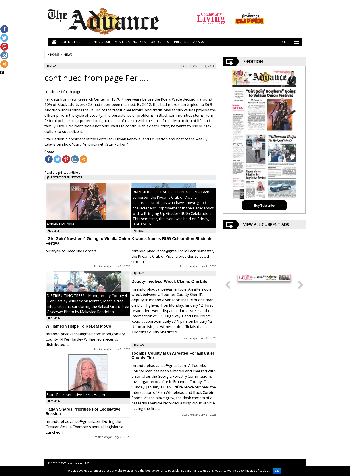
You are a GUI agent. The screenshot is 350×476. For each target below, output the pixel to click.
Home (54, 55)
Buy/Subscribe (264, 205)
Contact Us (71, 42)
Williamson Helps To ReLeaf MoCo (78, 326)
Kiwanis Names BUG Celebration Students (171, 238)
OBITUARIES (160, 42)
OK (277, 470)
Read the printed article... (62, 172)
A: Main (55, 230)
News (67, 55)
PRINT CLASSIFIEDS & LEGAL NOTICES (117, 42)
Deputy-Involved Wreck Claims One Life (169, 281)
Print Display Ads (189, 42)
